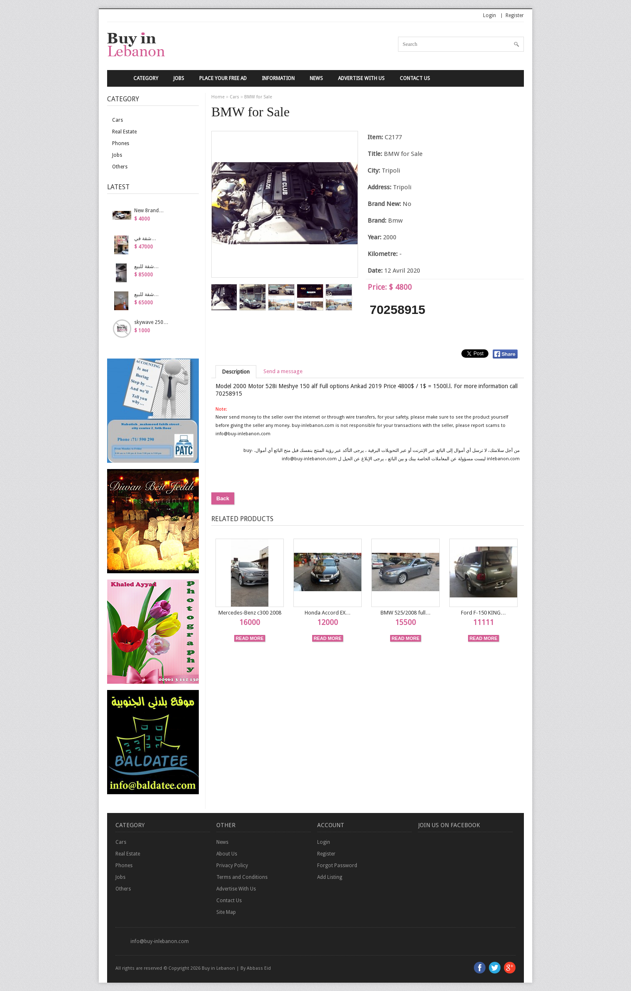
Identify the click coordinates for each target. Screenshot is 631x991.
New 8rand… (149, 210)
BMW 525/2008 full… (406, 613)
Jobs (178, 78)
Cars (117, 120)
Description (236, 372)
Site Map (226, 912)
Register (515, 15)
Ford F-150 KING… (483, 613)
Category (145, 78)
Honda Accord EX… (328, 613)
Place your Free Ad (223, 78)
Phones (120, 143)
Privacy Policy (232, 865)
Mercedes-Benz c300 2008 (249, 613)
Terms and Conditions (242, 877)
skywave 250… (151, 322)
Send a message (283, 371)
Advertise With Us (361, 78)
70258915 (397, 309)
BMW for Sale (258, 97)
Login (489, 15)
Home (218, 97)
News (316, 78)
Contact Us (415, 78)
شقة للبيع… (146, 266)
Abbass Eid (259, 968)
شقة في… (145, 238)
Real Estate (124, 132)
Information (278, 78)
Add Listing (329, 877)
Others (120, 167)
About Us (226, 854)
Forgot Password (337, 865)
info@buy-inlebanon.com (159, 941)
